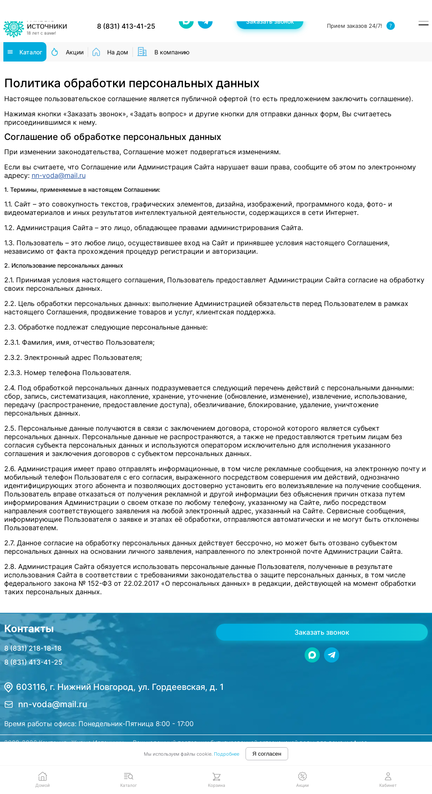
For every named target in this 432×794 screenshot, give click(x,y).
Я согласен (266, 754)
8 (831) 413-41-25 (33, 662)
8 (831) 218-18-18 (33, 648)
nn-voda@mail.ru (59, 175)
